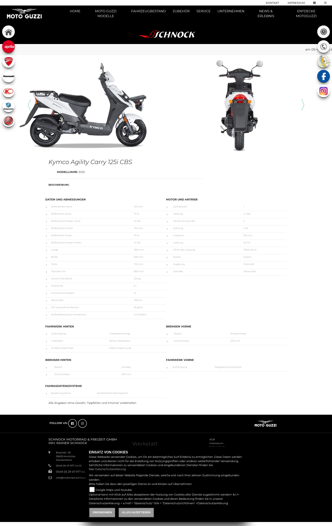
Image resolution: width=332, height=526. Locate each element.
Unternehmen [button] (231, 11)
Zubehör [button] (181, 11)
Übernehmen (102, 512)
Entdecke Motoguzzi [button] (306, 13)
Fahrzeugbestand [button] (148, 11)
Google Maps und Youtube (114, 489)
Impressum (296, 2)
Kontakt (272, 2)
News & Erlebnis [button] (265, 13)
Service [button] (203, 11)
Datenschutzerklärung (110, 469)
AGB (212, 439)
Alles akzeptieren (136, 512)
